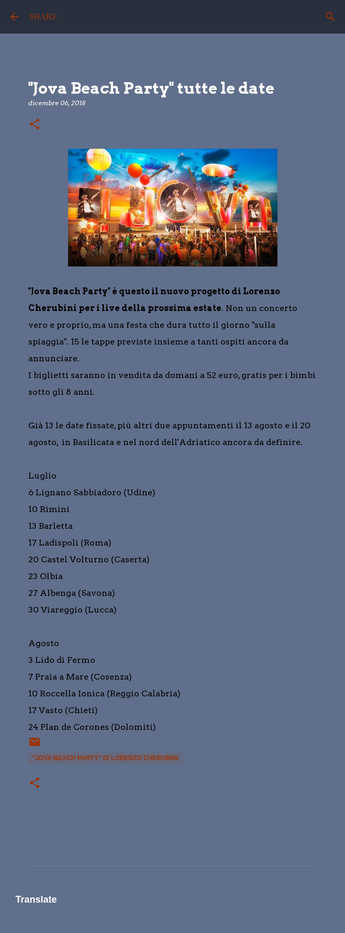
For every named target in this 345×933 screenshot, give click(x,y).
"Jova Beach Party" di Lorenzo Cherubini (105, 758)
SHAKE (43, 16)
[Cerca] (330, 16)
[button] (34, 125)
